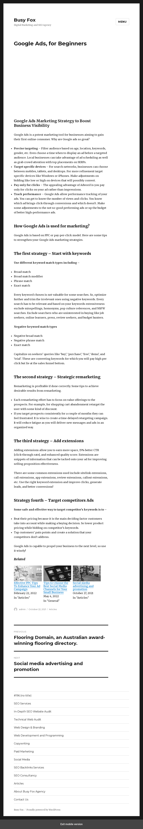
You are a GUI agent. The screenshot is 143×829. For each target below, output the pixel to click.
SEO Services (22, 703)
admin (22, 609)
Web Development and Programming (39, 735)
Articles (53, 609)
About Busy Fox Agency (29, 791)
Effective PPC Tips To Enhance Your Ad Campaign (27, 586)
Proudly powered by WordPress (43, 809)
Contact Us (21, 799)
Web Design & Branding (29, 727)
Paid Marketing (24, 751)
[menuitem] (28, 584)
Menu (122, 21)
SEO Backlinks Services (29, 767)
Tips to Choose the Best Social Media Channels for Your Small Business (55, 587)
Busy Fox (25, 20)
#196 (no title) (23, 695)
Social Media (22, 759)
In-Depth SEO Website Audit (32, 711)
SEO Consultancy (25, 775)
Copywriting (22, 743)
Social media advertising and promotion (83, 586)
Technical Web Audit (27, 719)
